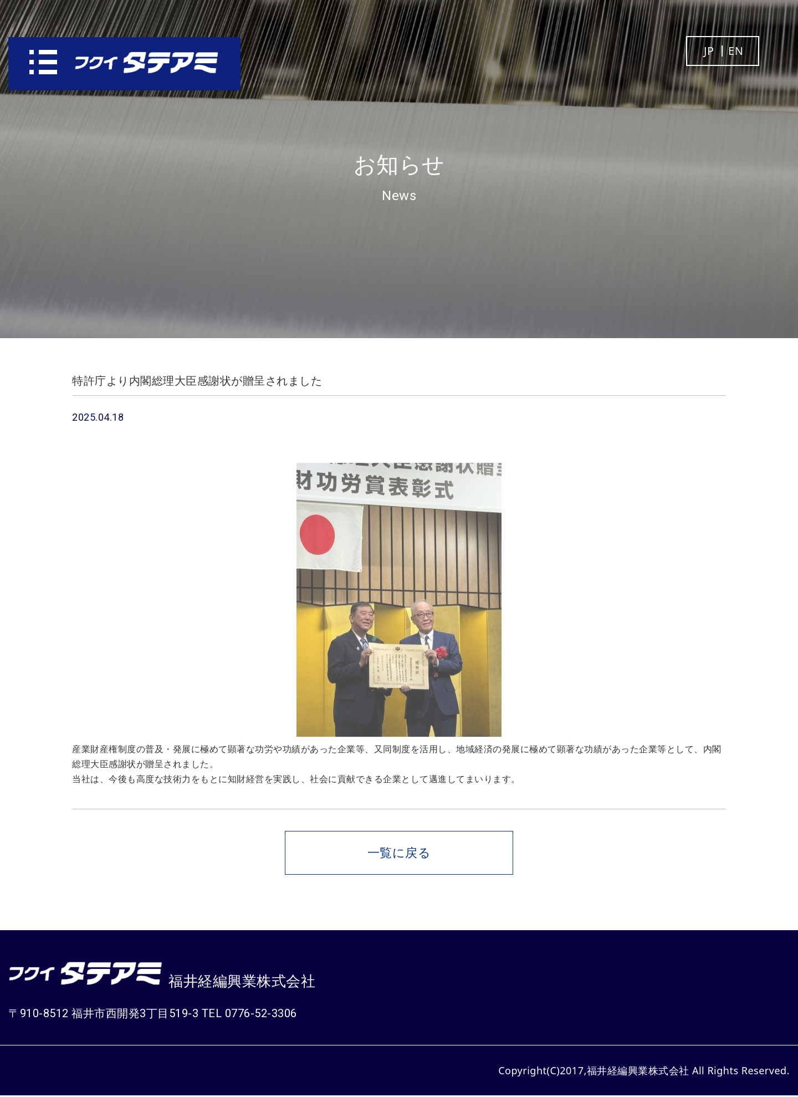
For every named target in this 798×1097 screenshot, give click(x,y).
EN (735, 51)
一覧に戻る (399, 853)
